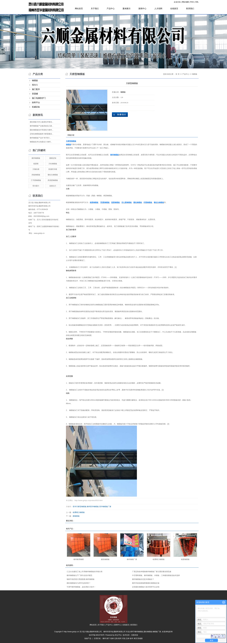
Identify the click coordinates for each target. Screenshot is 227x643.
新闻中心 (142, 8)
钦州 (131, 638)
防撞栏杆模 (53, 169)
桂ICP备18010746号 (96, 635)
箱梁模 (35, 164)
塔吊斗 (35, 85)
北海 (116, 638)
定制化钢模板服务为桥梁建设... (41, 134)
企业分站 (177, 2)
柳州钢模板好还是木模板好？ (143, 579)
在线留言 (174, 8)
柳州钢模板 (36, 158)
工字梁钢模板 (36, 180)
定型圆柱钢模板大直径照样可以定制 (145, 587)
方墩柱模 (35, 169)
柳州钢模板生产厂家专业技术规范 (79, 575)
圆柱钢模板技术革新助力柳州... (41, 130)
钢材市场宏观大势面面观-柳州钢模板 (80, 579)
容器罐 (35, 94)
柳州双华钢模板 (93, 507)
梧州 (119, 638)
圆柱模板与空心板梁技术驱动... (41, 122)
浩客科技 (134, 635)
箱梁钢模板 (185, 559)
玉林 (127, 638)
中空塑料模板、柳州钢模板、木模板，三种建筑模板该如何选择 (156, 575)
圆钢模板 (76, 516)
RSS (192, 2)
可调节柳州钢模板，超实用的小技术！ (81, 587)
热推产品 (87, 638)
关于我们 (95, 8)
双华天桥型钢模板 (79, 507)
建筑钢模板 (105, 559)
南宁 (108, 638)
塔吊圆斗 (35, 186)
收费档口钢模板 (79, 512)
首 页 (177, 74)
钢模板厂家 (157, 632)
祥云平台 (118, 635)
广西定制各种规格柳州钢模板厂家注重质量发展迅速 (151, 572)
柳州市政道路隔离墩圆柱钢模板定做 (145, 583)
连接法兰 (52, 186)
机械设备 (36, 107)
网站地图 (185, 2)
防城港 (140, 638)
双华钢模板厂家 (105, 507)
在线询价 (120, 114)
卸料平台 (36, 103)
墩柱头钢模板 (53, 175)
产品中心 (111, 8)
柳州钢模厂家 (132, 559)
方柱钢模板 (53, 164)
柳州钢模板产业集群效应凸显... (41, 126)
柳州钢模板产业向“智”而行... (40, 138)
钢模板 (35, 81)
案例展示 (127, 8)
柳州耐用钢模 (78, 559)
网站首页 (79, 8)
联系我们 (190, 8)
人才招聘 (158, 8)
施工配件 (36, 89)
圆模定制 (52, 158)
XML (197, 2)
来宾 (135, 638)
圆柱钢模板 (148, 632)
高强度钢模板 (53, 180)
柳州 (104, 638)
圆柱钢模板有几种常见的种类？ (79, 583)
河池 (123, 638)
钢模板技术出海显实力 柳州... (41, 142)
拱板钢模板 (36, 175)
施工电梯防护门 (39, 98)
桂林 (112, 638)
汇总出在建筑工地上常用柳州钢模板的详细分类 (84, 572)
